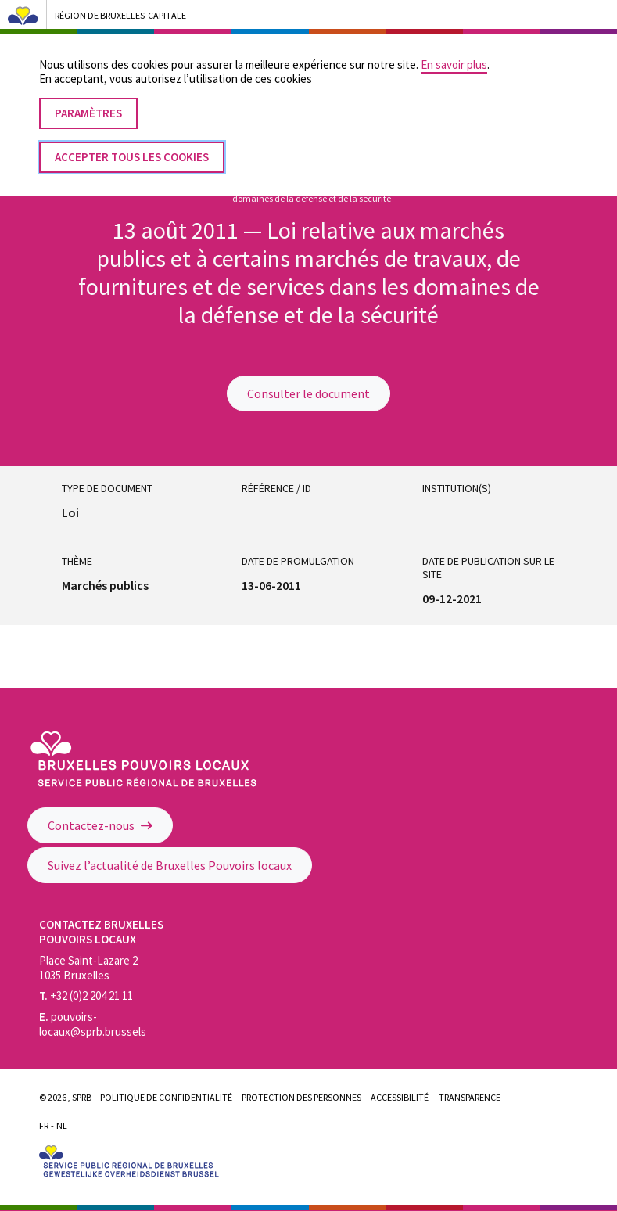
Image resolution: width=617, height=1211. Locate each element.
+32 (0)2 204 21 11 (86, 995)
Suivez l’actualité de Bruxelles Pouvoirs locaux (170, 865)
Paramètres (88, 99)
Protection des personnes (301, 1097)
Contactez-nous (100, 825)
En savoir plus (454, 51)
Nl (61, 1125)
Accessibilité (400, 1097)
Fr (43, 1125)
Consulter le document (308, 393)
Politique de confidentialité (166, 1097)
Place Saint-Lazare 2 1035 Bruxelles (88, 968)
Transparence (469, 1097)
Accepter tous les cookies (132, 143)
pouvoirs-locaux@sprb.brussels (92, 1024)
